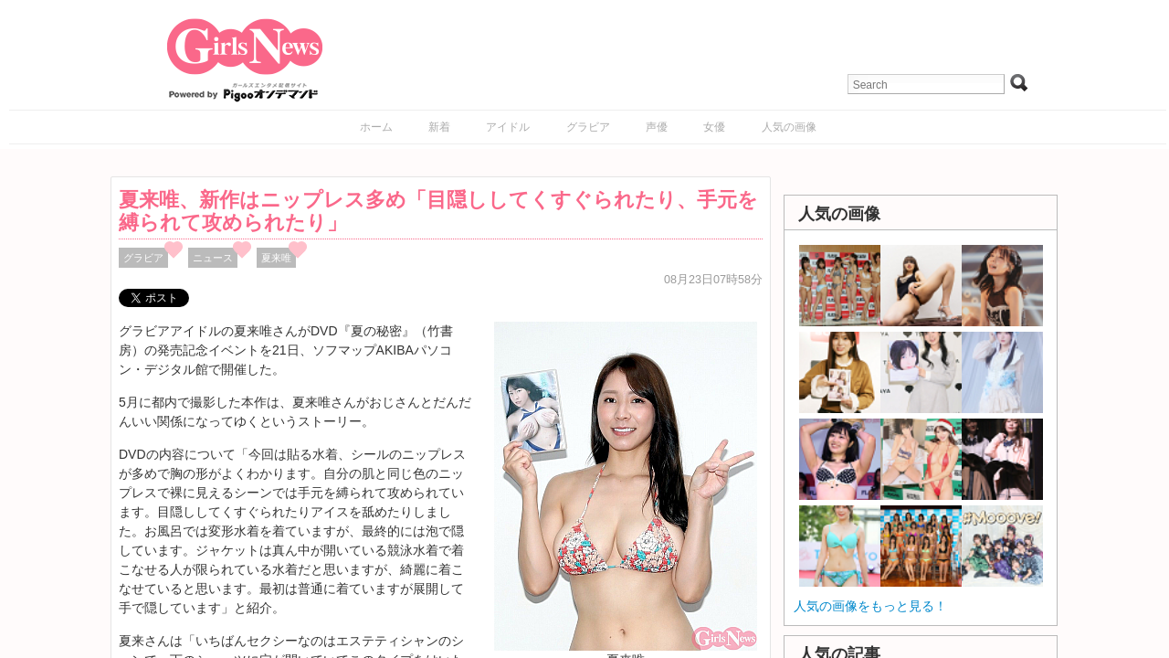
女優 (714, 127)
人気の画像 (789, 127)
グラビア (588, 127)
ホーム (376, 127)
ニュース (213, 257)
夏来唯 (276, 257)
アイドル (508, 127)
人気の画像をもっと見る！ (870, 606)
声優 (657, 127)
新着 (439, 127)
